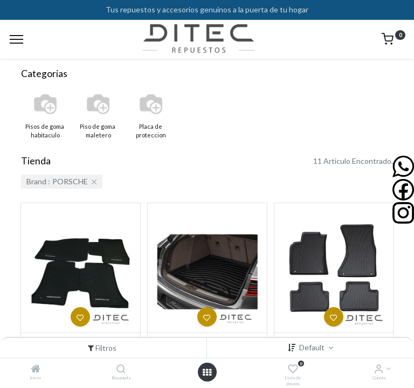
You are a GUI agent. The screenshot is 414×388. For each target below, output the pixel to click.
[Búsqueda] (121, 369)
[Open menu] (207, 372)
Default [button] (312, 347)
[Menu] (16, 39)
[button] (80, 317)
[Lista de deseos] (293, 369)
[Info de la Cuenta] (379, 369)
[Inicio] (35, 369)
